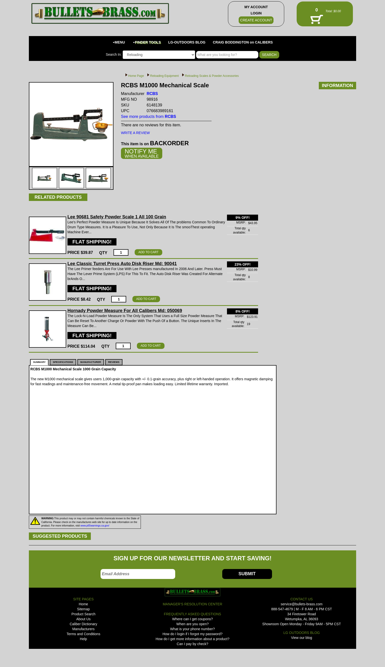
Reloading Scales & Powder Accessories (212, 76)
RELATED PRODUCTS (58, 197)
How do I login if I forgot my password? (192, 634)
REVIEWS (113, 362)
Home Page (136, 76)
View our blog (301, 638)
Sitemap (83, 609)
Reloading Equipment (164, 76)
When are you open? (192, 624)
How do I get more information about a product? (192, 639)
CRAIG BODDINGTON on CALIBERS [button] (243, 42)
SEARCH (269, 55)
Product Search (83, 614)
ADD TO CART (148, 252)
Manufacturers (83, 629)
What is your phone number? (192, 629)
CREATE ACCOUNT (256, 20)
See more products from (148, 116)
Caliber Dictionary (83, 624)
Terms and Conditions (83, 634)
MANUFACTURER (90, 362)
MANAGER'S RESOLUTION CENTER (192, 604)
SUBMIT (247, 573)
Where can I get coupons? (192, 619)
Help (83, 639)
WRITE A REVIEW (135, 133)
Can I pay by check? (192, 644)
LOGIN (256, 13)
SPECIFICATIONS (63, 362)
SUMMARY (39, 362)
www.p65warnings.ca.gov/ (94, 525)
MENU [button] (119, 42)
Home (83, 604)
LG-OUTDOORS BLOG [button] (186, 42)
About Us (83, 619)
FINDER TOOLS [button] (147, 42)
